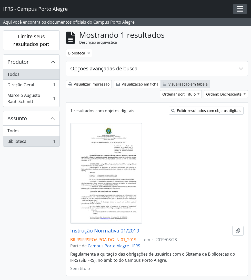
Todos (13, 74)
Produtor (18, 61)
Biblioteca (31, 142)
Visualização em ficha (137, 84)
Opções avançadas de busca (103, 68)
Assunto (17, 118)
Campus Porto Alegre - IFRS (114, 246)
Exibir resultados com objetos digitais (206, 110)
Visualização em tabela (185, 84)
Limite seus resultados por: (31, 40)
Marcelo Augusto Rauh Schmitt (31, 98)
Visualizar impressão (88, 84)
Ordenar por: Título (179, 94)
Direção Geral (31, 86)
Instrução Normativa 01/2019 (104, 231)
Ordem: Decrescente (224, 94)
